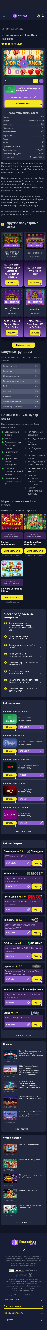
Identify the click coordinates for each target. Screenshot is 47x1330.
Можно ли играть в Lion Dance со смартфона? (23, 663)
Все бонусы (23, 1035)
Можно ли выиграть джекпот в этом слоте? (23, 689)
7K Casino (23, 783)
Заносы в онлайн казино (29, 1144)
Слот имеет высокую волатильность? (19, 672)
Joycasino (9, 966)
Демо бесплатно (12, 246)
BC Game (23, 807)
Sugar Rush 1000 (35, 309)
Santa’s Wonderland (8, 543)
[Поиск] (43, 15)
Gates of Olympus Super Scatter (12, 253)
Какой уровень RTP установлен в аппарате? (20, 655)
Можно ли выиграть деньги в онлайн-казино (31, 1176)
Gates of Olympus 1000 (12, 309)
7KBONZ (35, 332)
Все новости (23, 1129)
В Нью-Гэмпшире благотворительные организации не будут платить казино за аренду (29, 1084)
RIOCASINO (35, 282)
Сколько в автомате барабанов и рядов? (18, 637)
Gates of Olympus (34, 253)
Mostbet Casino (12, 989)
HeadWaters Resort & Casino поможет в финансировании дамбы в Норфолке (30, 1114)
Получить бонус (23, 103)
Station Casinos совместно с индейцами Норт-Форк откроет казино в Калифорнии (31, 1053)
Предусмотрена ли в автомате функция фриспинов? (23, 681)
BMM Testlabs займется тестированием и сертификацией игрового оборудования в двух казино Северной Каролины (30, 1070)
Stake (21, 735)
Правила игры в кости (28, 1190)
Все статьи (23, 1222)
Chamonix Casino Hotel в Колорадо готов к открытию (30, 1098)
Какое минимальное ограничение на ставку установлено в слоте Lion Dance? (21, 626)
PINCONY (12, 332)
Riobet (7, 873)
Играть (9, 727)
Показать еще (23, 345)
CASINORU (12, 282)
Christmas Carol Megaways (33, 543)
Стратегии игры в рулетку (29, 1160)
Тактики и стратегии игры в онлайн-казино (30, 1206)
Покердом (23, 711)
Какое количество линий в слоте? (22, 646)
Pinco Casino (24, 759)
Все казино (23, 831)
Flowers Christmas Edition (11, 589)
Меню (4, 16)
